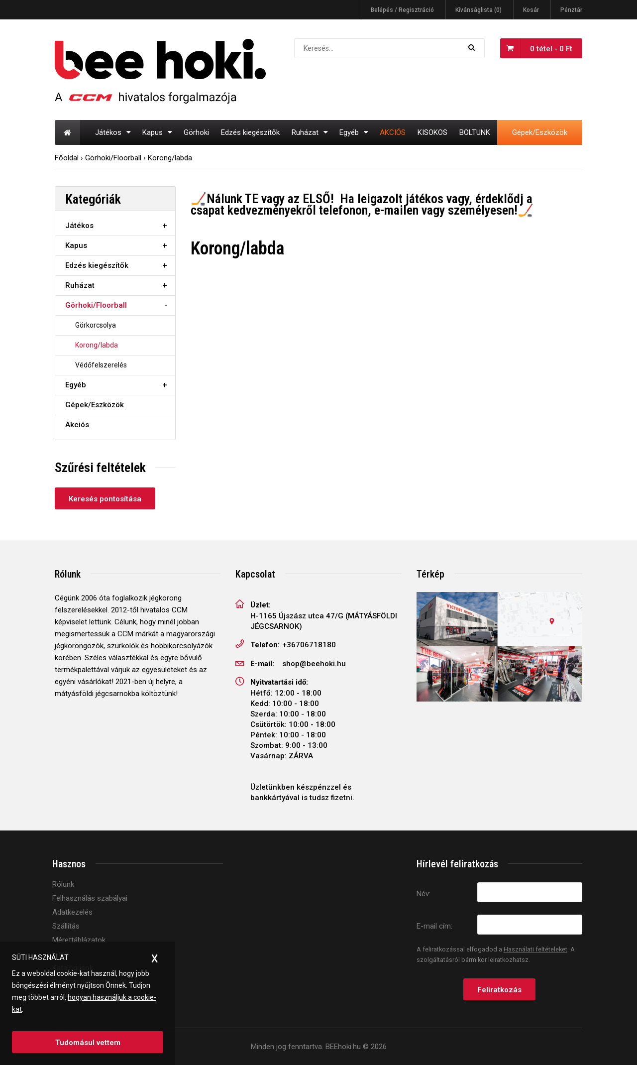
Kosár (531, 9)
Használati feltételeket (535, 949)
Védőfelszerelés (101, 365)
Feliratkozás (499, 989)
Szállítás (66, 926)
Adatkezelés (72, 912)
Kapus (76, 245)
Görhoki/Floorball (113, 157)
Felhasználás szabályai (89, 898)
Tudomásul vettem (87, 1042)
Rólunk (63, 884)
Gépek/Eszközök (94, 404)
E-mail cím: (434, 926)
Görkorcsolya (95, 325)
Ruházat (80, 285)
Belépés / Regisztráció (402, 9)
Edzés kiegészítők (96, 265)
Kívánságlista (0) (478, 9)
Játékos (79, 225)
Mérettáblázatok (79, 940)
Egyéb (75, 384)
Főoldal (67, 157)
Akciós (77, 424)
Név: (423, 893)
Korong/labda (170, 157)
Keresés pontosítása (105, 498)
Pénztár (571, 9)
